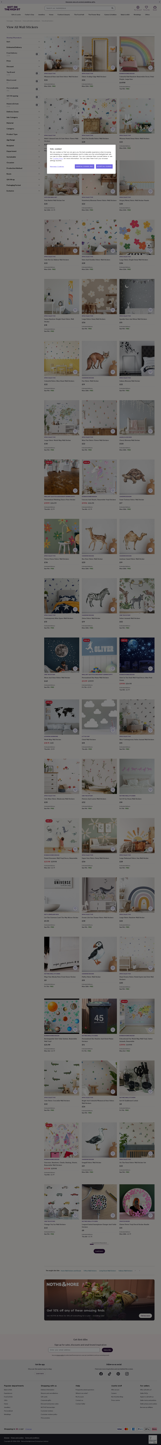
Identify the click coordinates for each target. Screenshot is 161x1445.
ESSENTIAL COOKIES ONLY (84, 166)
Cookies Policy (58, 158)
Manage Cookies (57, 166)
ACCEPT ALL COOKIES (104, 166)
